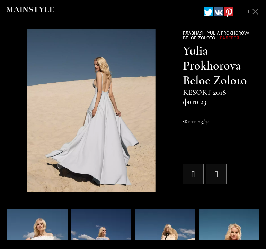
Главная (193, 33)
